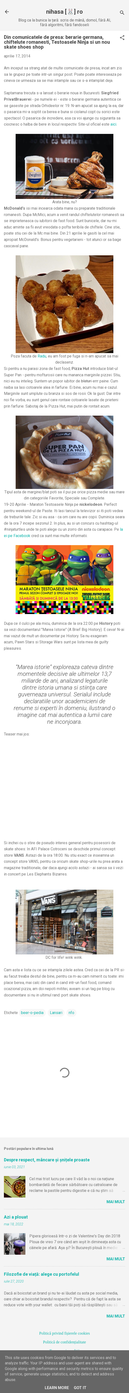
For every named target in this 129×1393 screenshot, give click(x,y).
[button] (122, 38)
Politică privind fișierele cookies (64, 1333)
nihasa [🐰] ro (64, 11)
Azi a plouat (16, 1217)
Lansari (56, 1012)
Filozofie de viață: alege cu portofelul (41, 1274)
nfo (71, 1012)
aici (113, 124)
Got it (80, 1387)
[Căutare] (122, 13)
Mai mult (116, 1201)
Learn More (57, 1387)
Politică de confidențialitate (64, 1342)
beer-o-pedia (32, 1012)
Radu (42, 356)
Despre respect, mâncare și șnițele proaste (47, 1159)
